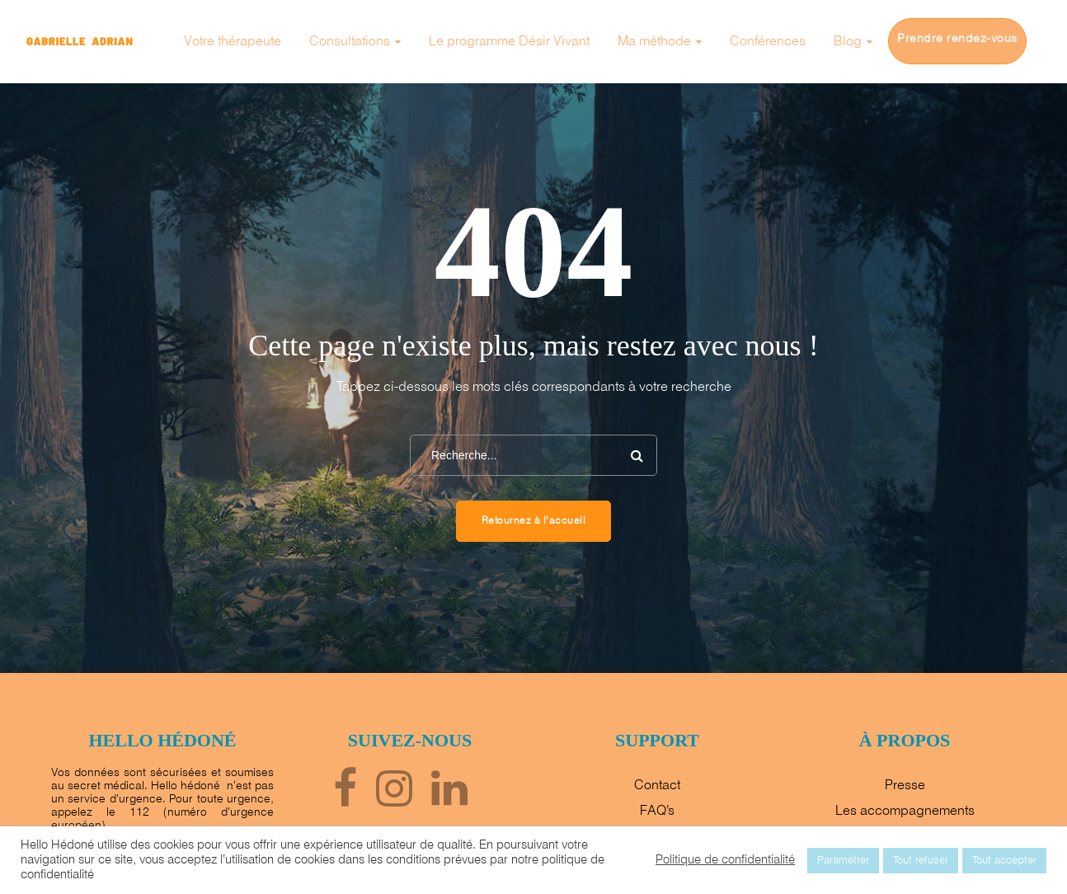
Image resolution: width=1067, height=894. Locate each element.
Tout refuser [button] (920, 860)
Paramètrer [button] (843, 860)
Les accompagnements (905, 811)
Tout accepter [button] (1004, 860)
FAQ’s (657, 811)
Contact (657, 785)
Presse (905, 785)
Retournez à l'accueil (534, 521)
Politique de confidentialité (725, 860)
